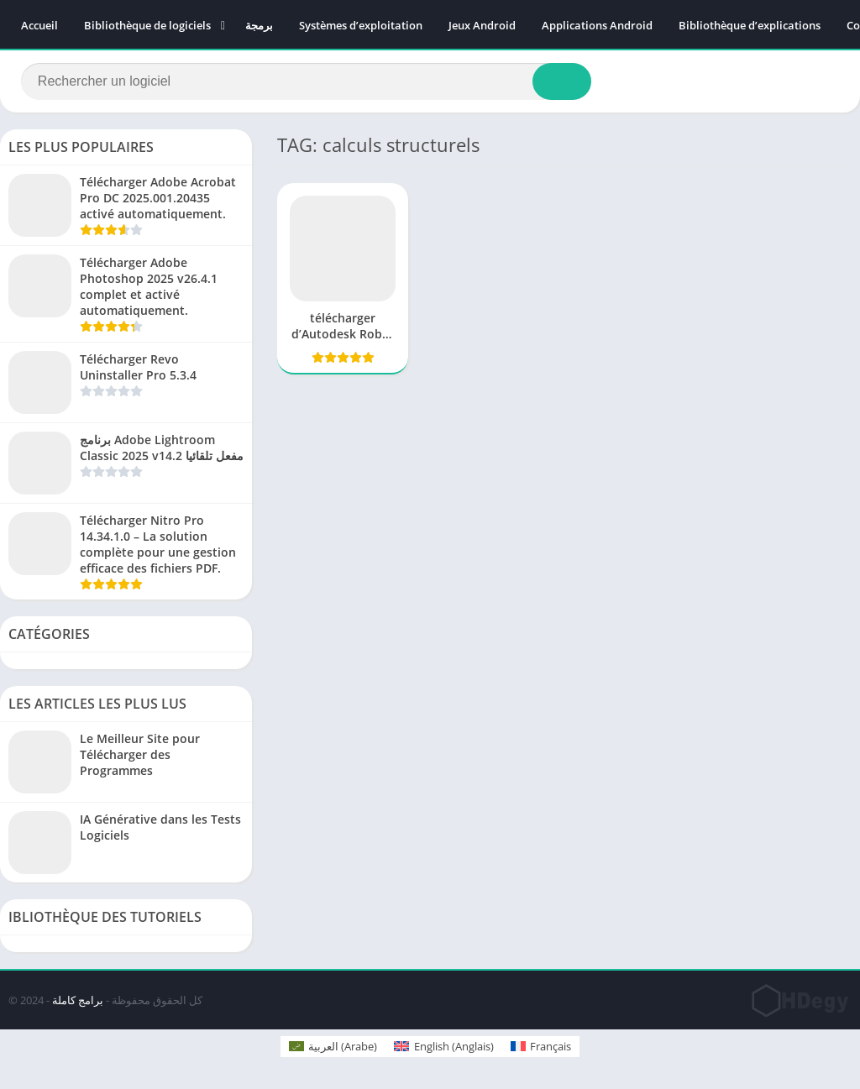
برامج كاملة (77, 1000)
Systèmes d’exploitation (360, 25)
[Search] (306, 81)
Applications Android (597, 25)
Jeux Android (482, 25)
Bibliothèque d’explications (750, 25)
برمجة (259, 25)
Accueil (39, 25)
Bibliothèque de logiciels (147, 25)
